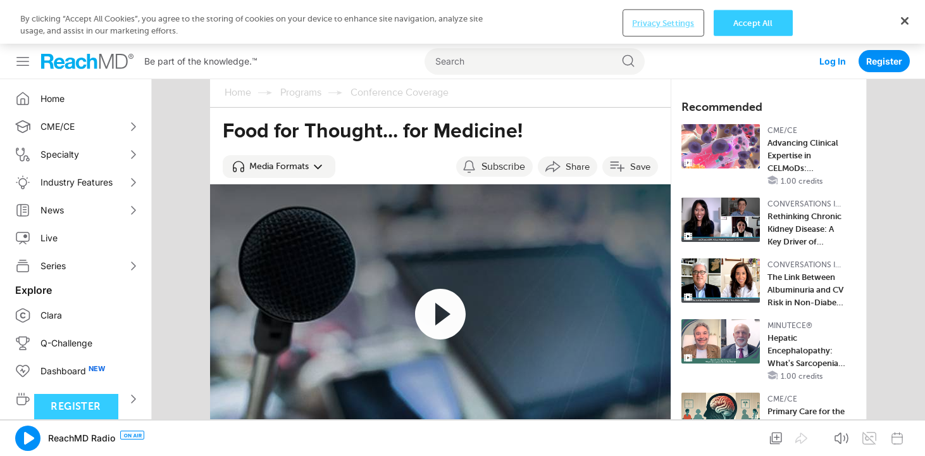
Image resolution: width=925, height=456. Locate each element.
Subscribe (503, 123)
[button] (279, 122)
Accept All (753, 438)
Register (884, 17)
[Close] (905, 436)
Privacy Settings (663, 438)
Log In (832, 17)
